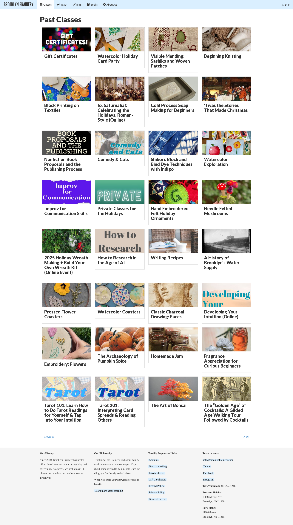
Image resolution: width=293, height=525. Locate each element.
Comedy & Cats (113, 159)
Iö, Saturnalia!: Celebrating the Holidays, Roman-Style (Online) (115, 113)
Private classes (156, 473)
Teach (62, 4)
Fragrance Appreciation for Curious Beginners (222, 360)
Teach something (158, 466)
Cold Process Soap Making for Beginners (172, 108)
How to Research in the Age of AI (117, 260)
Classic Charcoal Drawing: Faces (167, 314)
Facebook (208, 473)
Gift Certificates (61, 56)
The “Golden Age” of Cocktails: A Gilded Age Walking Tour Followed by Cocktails (226, 413)
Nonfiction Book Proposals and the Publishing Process (63, 164)
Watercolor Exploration (216, 162)
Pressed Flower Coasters (60, 314)
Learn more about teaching (109, 490)
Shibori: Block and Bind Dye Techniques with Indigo (171, 164)
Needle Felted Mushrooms (218, 211)
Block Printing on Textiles (61, 108)
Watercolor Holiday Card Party (118, 58)
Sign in (286, 4)
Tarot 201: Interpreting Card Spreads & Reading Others (117, 413)
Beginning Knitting (222, 56)
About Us (110, 4)
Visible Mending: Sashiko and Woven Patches (170, 60)
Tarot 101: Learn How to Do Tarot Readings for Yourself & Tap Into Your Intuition (66, 413)
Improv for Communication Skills (66, 211)
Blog (77, 4)
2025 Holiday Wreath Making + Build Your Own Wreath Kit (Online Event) (66, 265)
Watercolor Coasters (119, 311)
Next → (248, 436)
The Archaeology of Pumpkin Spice (118, 358)
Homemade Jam (167, 356)
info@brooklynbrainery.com (218, 460)
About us (153, 460)
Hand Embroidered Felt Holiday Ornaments (170, 213)
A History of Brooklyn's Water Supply (222, 262)
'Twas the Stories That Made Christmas (226, 108)
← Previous (47, 436)
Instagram (208, 479)
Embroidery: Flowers (65, 364)
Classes (46, 4)
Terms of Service (158, 499)
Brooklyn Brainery (18, 4)
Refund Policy (156, 486)
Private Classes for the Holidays (117, 211)
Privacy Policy (156, 492)
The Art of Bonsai (168, 405)
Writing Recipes (167, 257)
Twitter (207, 466)
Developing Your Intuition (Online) (221, 314)
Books (92, 4)
